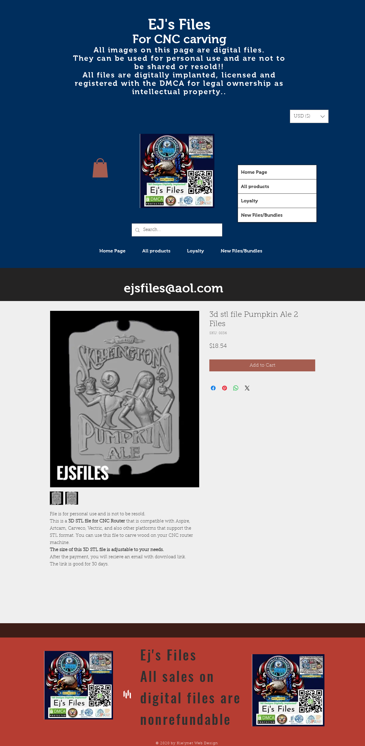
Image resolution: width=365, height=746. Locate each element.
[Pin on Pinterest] (224, 388)
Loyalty (249, 200)
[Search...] (176, 230)
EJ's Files (179, 24)
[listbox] (309, 116)
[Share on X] (247, 388)
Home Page (254, 172)
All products (255, 186)
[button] (309, 116)
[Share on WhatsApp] (235, 388)
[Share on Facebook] (213, 388)
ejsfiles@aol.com (173, 288)
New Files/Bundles (261, 215)
